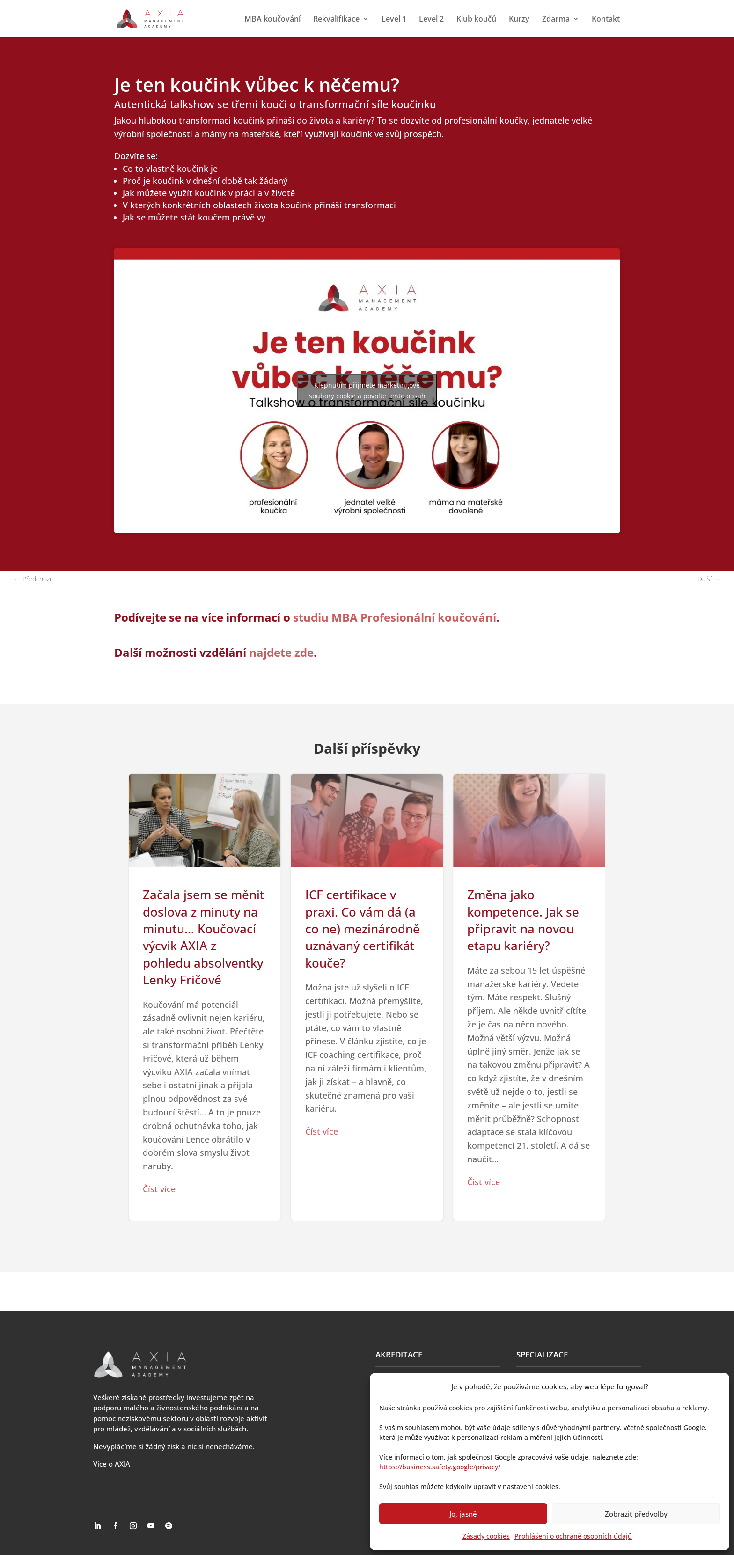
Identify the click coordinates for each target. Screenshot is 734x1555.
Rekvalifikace (336, 19)
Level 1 (394, 19)
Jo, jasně (463, 1513)
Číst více (159, 1189)
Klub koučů (476, 19)
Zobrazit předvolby (636, 1513)
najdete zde (281, 652)
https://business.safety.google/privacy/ (439, 1466)
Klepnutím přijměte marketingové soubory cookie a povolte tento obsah (367, 390)
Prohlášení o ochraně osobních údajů (573, 1536)
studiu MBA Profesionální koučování (394, 617)
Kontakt (606, 19)
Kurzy (519, 19)
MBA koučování (272, 19)
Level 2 (431, 19)
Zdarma (556, 19)
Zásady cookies (486, 1536)
